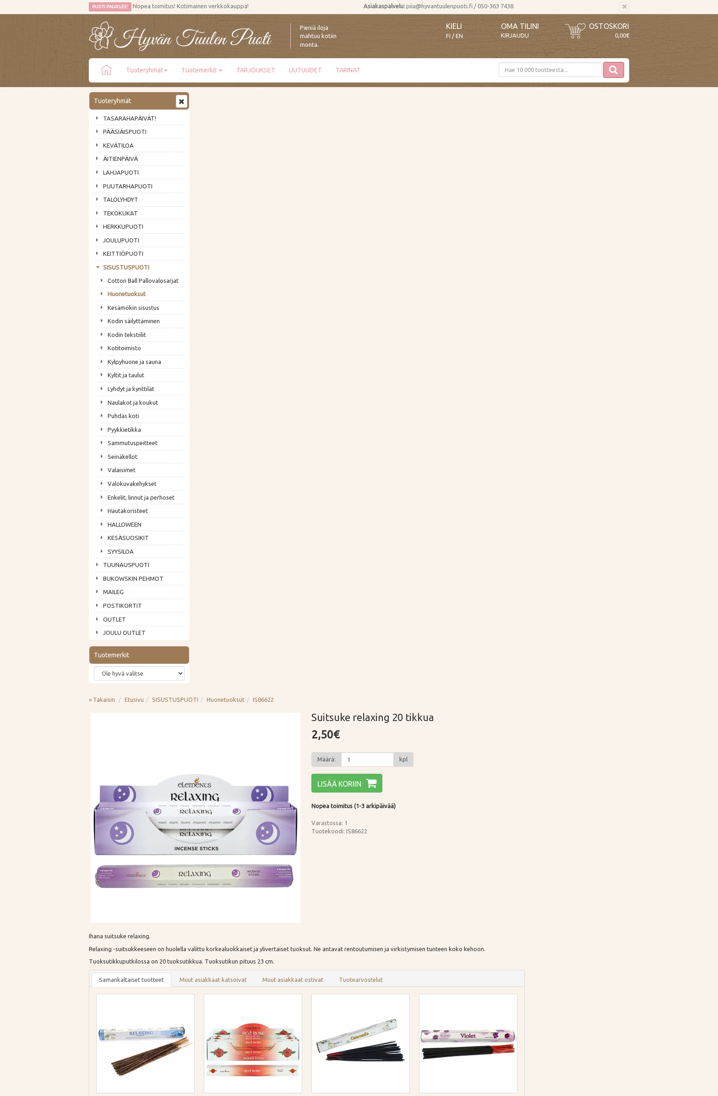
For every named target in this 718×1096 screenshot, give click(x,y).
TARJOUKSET (255, 70)
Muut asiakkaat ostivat (402, 379)
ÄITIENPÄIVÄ (120, 158)
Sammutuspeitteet (133, 443)
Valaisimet (122, 470)
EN (459, 36)
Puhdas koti (123, 416)
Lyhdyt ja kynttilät (131, 389)
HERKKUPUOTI (123, 226)
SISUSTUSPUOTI (126, 267)
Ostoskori (609, 26)
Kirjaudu (515, 35)
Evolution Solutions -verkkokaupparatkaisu (576, 1082)
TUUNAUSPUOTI (126, 565)
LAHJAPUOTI (121, 172)
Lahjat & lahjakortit (115, 966)
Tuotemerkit (202, 70)
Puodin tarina (108, 901)
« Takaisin (212, 99)
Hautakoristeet (128, 510)
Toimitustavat (219, 901)
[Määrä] (474, 159)
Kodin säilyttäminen (134, 321)
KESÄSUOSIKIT (128, 537)
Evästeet (211, 953)
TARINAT (348, 70)
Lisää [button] (282, 537)
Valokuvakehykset (132, 483)
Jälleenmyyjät (108, 953)
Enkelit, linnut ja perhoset (141, 497)
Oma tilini (520, 26)
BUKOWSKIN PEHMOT (133, 578)
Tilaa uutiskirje (118, 853)
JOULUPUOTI (121, 240)
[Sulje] (624, 7)
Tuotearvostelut (471, 379)
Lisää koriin (446, 184)
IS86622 (373, 99)
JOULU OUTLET (124, 632)
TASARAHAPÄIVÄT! (129, 118)
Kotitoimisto (124, 348)
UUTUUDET (305, 70)
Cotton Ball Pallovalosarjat (143, 280)
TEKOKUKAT (120, 213)
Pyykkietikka (124, 429)
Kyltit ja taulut (126, 375)
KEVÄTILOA (118, 145)
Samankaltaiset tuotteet (241, 379)
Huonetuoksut (127, 294)
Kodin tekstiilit (127, 334)
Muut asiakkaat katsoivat (323, 379)
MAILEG (113, 592)
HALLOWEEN (124, 524)
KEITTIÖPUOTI (123, 253)
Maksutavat (216, 914)
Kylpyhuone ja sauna (134, 361)
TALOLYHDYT (120, 199)
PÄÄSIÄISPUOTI (125, 131)
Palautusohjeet (220, 927)
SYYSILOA (121, 551)
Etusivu (244, 99)
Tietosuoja (214, 940)
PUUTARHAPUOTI (127, 186)
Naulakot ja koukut (133, 402)
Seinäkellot (122, 456)
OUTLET (114, 619)
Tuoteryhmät (147, 70)
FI (448, 36)
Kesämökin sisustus (133, 307)
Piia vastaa (104, 927)
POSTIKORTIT (122, 605)
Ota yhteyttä (107, 914)
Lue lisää (331, 839)
